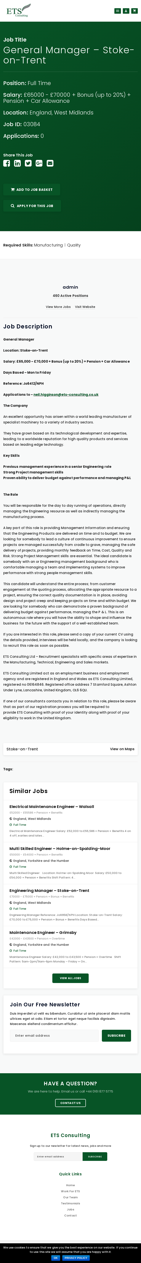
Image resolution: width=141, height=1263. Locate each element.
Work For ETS (70, 1191)
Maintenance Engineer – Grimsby (43, 932)
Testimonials (70, 1203)
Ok (56, 1258)
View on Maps (122, 749)
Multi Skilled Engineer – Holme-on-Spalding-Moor (60, 848)
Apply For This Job (32, 206)
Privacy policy (76, 1258)
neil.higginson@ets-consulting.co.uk (66, 394)
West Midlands (73, 112)
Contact (70, 1215)
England (41, 112)
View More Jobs (58, 307)
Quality (74, 245)
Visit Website (85, 307)
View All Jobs (70, 978)
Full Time (39, 83)
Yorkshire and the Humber (48, 861)
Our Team (70, 1197)
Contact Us (70, 1103)
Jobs (70, 1209)
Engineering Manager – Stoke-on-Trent (49, 890)
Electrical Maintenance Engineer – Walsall (52, 806)
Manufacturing (48, 245)
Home (70, 1185)
